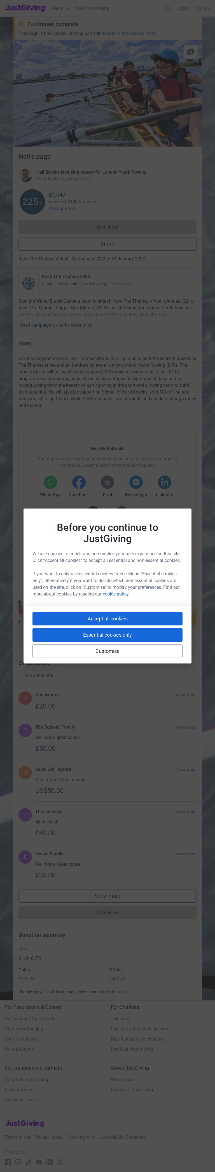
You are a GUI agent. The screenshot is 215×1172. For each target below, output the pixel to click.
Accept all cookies (108, 619)
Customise (107, 651)
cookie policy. (116, 594)
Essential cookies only (107, 635)
